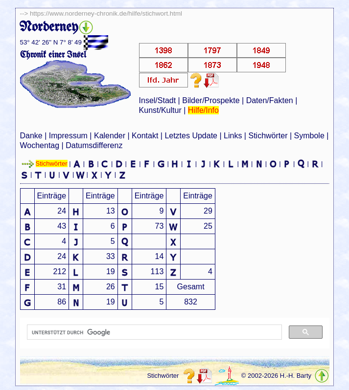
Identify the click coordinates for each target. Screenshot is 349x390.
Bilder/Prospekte (210, 100)
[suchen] (153, 332)
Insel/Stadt (157, 100)
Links (233, 135)
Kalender (109, 135)
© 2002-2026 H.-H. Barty (276, 376)
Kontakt (145, 135)
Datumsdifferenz (94, 145)
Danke (31, 135)
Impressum (68, 135)
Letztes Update (190, 135)
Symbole (309, 135)
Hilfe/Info (203, 110)
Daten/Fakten (269, 100)
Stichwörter (267, 135)
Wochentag (40, 145)
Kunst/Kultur (160, 110)
